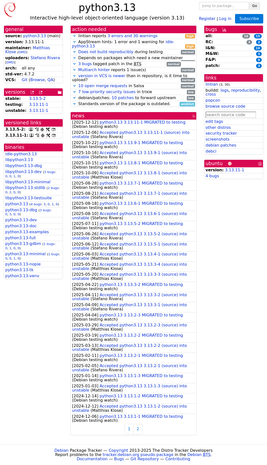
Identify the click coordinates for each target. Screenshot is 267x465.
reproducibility (245, 90)
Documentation (92, 459)
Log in (225, 18)
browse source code (225, 106)
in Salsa (133, 86)
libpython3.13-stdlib (25, 187)
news (78, 116)
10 (258, 48)
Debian (61, 450)
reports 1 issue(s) (133, 70)
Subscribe (249, 18)
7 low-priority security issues (107, 91)
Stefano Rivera (45, 57)
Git (24, 79)
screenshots (218, 139)
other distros (218, 127)
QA (50, 79)
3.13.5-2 (37, 98)
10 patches (123, 97)
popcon (213, 100)
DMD (22, 52)
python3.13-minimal (25, 253)
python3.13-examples (27, 232)
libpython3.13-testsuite (28, 198)
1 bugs (49, 172)
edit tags (214, 121)
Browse (37, 79)
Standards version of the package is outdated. (133, 104)
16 (246, 36)
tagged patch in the (126, 64)
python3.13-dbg (21, 210)
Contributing (177, 459)
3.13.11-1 (38, 104)
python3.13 (34, 35)
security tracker (221, 133)
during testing (133, 52)
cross (211, 94)
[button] (74, 35)
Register (207, 18)
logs (225, 90)
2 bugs (53, 188)
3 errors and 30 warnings (132, 35)
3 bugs (45, 210)
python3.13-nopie (23, 264)
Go (254, 6)
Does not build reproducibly (105, 51)
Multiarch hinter (94, 69)
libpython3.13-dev (23, 171)
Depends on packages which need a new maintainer (133, 58)
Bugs (119, 459)
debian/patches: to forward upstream (133, 98)
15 (258, 36)
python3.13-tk (19, 269)
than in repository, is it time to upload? (133, 78)
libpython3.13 (19, 159)
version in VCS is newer (101, 75)
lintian (212, 84)
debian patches (221, 145)
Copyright (118, 450)
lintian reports (133, 36)
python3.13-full (20, 237)
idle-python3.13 (21, 154)
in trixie (133, 92)
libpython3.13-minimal (27, 182)
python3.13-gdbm (23, 243)
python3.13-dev (21, 220)
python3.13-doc (21, 226)
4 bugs (36, 204)
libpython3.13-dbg (23, 165)
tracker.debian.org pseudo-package (138, 454)
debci (211, 151)
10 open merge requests (102, 85)
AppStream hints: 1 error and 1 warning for (133, 44)
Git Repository (145, 459)
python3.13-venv (22, 275)
